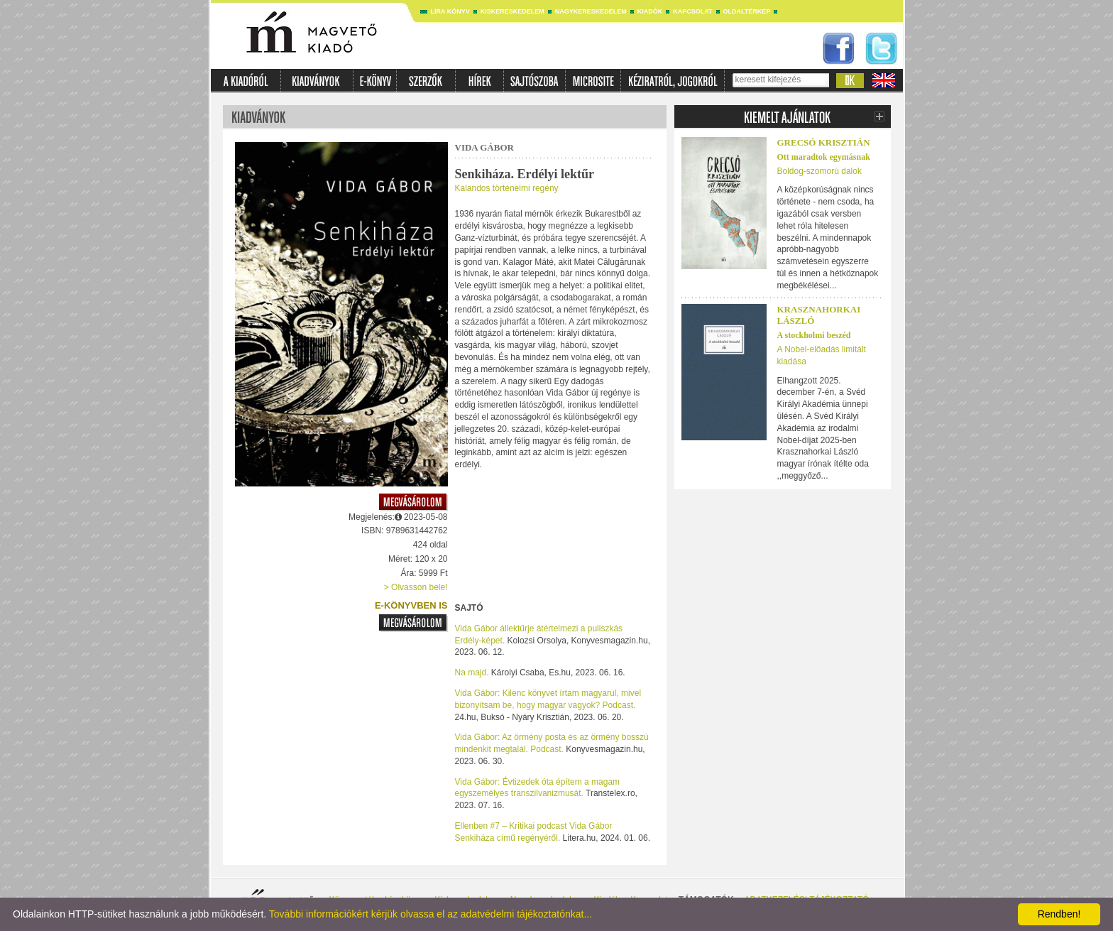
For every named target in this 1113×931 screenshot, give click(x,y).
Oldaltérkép (747, 11)
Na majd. (472, 672)
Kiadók (650, 11)
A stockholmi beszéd (814, 335)
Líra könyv (450, 11)
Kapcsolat (692, 11)
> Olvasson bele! (416, 587)
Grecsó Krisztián (823, 142)
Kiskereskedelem (512, 11)
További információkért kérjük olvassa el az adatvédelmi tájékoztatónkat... (430, 914)
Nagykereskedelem (591, 11)
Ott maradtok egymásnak (823, 157)
